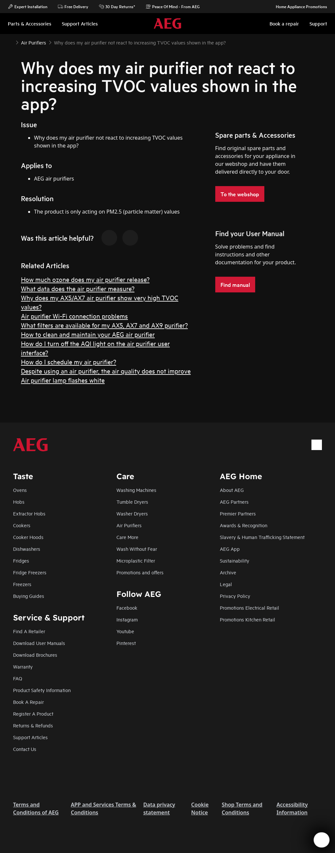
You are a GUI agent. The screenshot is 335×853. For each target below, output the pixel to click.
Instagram (127, 619)
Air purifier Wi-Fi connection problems (74, 316)
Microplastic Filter (135, 560)
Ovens (20, 490)
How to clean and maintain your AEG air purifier (88, 334)
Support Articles (30, 737)
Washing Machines (136, 490)
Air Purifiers (129, 525)
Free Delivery (73, 6)
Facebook (126, 607)
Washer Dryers (132, 513)
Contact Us (24, 749)
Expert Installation (27, 6)
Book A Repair (28, 702)
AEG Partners (234, 501)
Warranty (23, 666)
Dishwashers (26, 549)
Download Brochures (35, 655)
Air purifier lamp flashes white (63, 380)
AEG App (230, 549)
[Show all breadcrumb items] (10, 41)
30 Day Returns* (117, 6)
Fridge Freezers (29, 572)
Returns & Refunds (33, 725)
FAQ (17, 678)
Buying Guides (28, 596)
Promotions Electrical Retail (249, 607)
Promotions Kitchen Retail (247, 619)
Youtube (125, 631)
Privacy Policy (235, 596)
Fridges (21, 560)
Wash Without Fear (136, 549)
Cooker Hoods (28, 537)
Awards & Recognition (243, 525)
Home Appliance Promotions (298, 6)
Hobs (19, 501)
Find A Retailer (29, 631)
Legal (226, 584)
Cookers (21, 525)
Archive (228, 572)
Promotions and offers (140, 572)
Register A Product (33, 713)
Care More (127, 537)
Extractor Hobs (29, 513)
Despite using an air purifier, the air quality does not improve (106, 371)
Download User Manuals (39, 643)
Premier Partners (238, 513)
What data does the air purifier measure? (77, 288)
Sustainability (234, 560)
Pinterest (126, 643)
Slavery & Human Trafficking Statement (262, 537)
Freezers (22, 584)
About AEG (232, 490)
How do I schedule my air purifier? (68, 361)
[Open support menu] (321, 840)
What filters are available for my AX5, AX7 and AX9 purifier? (104, 325)
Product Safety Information (42, 690)
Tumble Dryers (132, 501)
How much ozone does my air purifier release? (85, 279)
